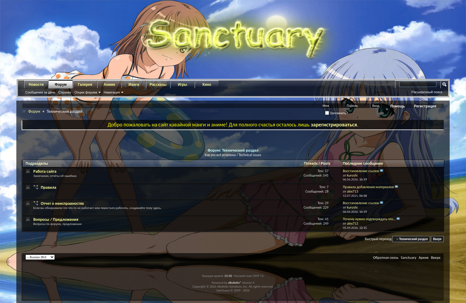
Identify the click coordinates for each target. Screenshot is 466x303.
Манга (133, 85)
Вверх (437, 239)
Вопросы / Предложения (55, 219)
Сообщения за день (40, 92)
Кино (206, 85)
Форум (61, 85)
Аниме (109, 85)
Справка (64, 92)
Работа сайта (44, 171)
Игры (182, 85)
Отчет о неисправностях (62, 203)
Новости (36, 85)
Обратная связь (385, 257)
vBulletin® (234, 283)
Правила (48, 187)
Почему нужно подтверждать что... (369, 219)
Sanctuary (408, 257)
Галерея (85, 85)
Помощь (398, 106)
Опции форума (85, 92)
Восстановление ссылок (361, 171)
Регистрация (425, 106)
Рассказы (158, 85)
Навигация (112, 92)
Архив (424, 257)
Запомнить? (336, 113)
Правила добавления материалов (368, 187)
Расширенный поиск (426, 92)
